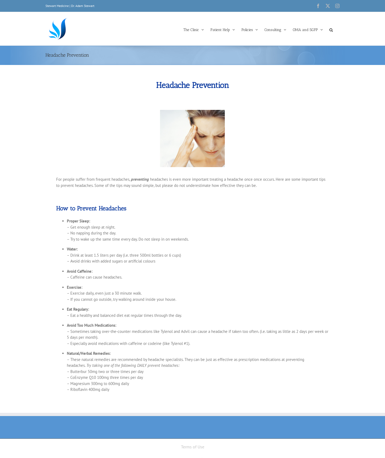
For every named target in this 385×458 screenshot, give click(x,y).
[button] (331, 29)
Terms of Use (192, 446)
